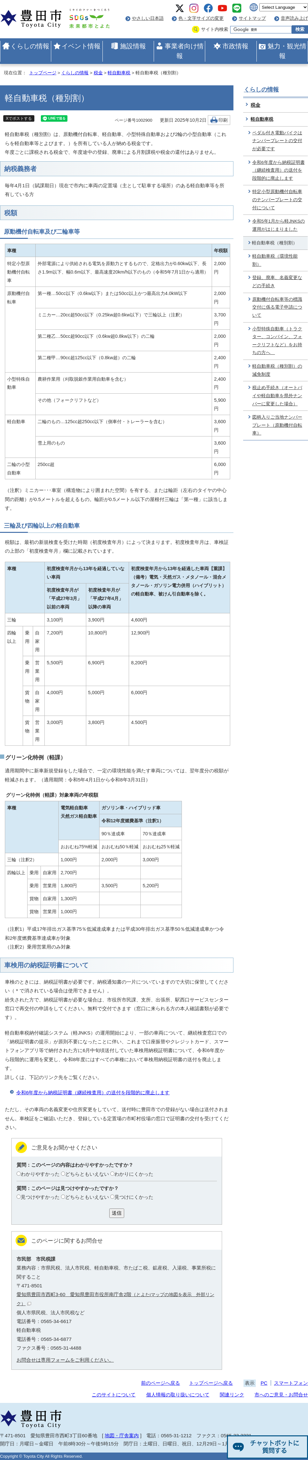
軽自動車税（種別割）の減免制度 (277, 370)
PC (264, 1383)
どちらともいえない (87, 1174)
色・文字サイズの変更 (201, 18)
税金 (98, 72)
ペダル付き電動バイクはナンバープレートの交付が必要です (277, 140)
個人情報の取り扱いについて (177, 1394)
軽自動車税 (119, 72)
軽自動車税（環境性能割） (275, 260)
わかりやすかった (40, 1174)
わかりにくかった (133, 1174)
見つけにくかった (133, 1197)
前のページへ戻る (160, 1383)
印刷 (223, 120)
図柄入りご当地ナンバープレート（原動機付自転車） (277, 425)
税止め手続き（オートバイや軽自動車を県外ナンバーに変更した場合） (277, 395)
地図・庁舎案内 (122, 1435)
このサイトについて (114, 1394)
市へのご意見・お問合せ (281, 1394)
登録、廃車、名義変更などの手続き (277, 281)
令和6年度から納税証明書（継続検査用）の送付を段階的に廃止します (93, 1092)
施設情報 (133, 46)
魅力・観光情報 (286, 51)
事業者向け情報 (184, 51)
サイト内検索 (214, 29)
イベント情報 (81, 46)
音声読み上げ (294, 18)
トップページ (42, 72)
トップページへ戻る (211, 1383)
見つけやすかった (40, 1197)
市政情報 (235, 46)
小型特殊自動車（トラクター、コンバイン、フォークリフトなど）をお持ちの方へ (277, 340)
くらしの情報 (29, 46)
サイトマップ (252, 18)
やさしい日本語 (148, 18)
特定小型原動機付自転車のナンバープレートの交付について (277, 199)
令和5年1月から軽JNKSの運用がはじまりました (278, 225)
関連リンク (232, 1394)
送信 (117, 1213)
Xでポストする (19, 118)
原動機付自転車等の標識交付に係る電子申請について (277, 307)
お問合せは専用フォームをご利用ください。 (65, 1360)
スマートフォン (291, 1383)
